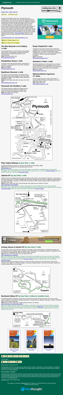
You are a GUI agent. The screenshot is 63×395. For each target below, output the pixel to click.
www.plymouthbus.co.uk (21, 37)
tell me (15, 369)
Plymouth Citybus (23, 172)
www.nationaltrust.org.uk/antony (9, 255)
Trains (4, 362)
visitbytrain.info (5, 379)
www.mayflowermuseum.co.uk (9, 82)
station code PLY (13, 12)
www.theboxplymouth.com (8, 57)
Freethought (24, 383)
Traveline (11, 362)
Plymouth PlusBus (19, 33)
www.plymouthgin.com (7, 94)
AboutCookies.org (13, 377)
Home (9, 356)
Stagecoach (40, 306)
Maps (19, 362)
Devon (4, 14)
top (3, 356)
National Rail (4, 12)
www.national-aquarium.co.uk (40, 84)
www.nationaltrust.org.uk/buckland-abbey (12, 304)
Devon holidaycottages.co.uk (10, 40)
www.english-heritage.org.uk (40, 58)
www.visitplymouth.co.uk (7, 37)
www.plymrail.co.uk (6, 168)
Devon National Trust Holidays (11, 43)
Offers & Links (12, 14)
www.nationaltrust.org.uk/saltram (9, 184)
